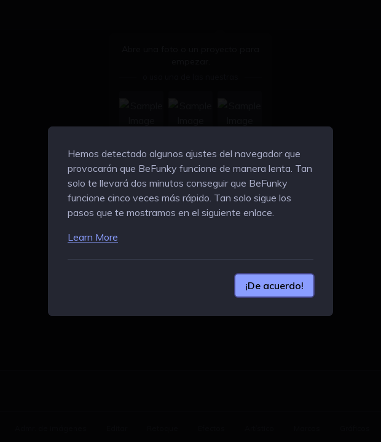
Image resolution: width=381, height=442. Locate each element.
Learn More (93, 237)
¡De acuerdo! (274, 285)
